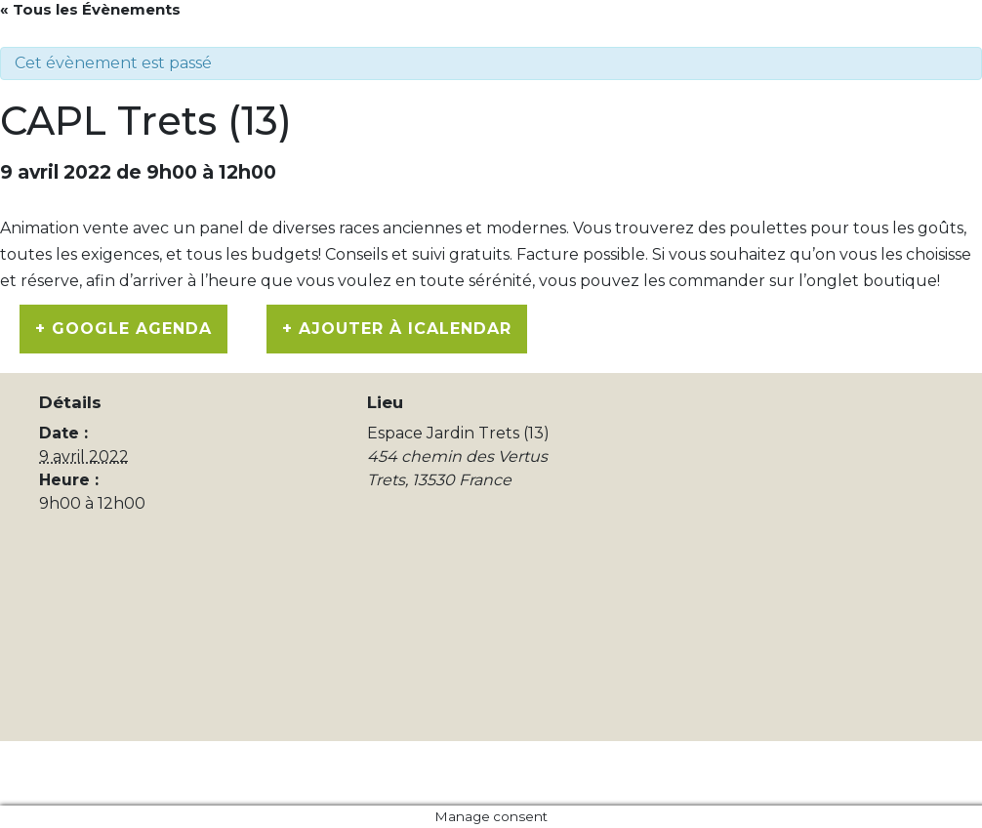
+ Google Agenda (123, 328)
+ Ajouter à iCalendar (396, 328)
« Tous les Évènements (90, 9)
